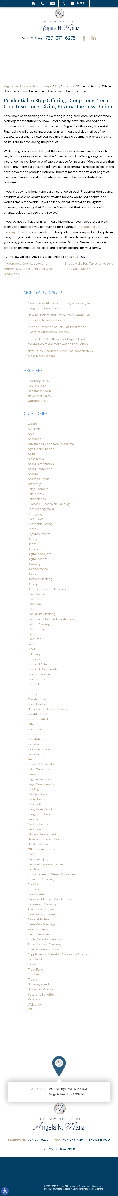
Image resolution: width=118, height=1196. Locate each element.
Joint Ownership (39, 769)
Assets (33, 474)
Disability (34, 564)
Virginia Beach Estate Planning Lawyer (28, 86)
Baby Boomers (38, 489)
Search (63, 3)
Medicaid (34, 819)
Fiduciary (34, 654)
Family (32, 644)
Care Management (41, 509)
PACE (31, 854)
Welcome (34, 1004)
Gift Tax (33, 689)
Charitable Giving (40, 524)
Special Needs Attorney (45, 944)
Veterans (34, 999)
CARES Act (35, 519)
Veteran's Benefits (41, 994)
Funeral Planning (39, 674)
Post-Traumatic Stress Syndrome (52, 874)
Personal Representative (45, 864)
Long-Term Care (39, 814)
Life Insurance (37, 794)
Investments (36, 754)
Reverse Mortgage (41, 909)
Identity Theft (37, 714)
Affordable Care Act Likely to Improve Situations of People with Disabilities (28, 268)
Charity (33, 529)
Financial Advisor (40, 664)
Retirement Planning (42, 904)
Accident (34, 439)
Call (42, 3)
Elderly (32, 609)
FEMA (32, 649)
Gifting (32, 694)
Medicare (34, 829)
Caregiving (35, 514)
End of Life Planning (41, 614)
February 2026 (38, 381)
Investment (36, 744)
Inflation (33, 724)
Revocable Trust (39, 919)
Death (32, 544)
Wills (31, 1009)
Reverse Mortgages (41, 914)
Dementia (34, 549)
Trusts (32, 979)
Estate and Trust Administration (51, 619)
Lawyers (33, 774)
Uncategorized (38, 984)
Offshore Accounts (41, 849)
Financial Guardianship (44, 669)
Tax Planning (36, 959)
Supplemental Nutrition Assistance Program (59, 954)
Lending (33, 789)
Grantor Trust (38, 699)
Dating (32, 539)
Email (52, 3)
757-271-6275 (60, 38)
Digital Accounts (39, 554)
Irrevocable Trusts (41, 764)
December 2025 (39, 391)
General (33, 684)
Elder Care (35, 599)
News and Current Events (46, 839)
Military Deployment (42, 834)
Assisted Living (38, 479)
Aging (32, 454)
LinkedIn (93, 38)
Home (33, 3)
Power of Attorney (41, 879)
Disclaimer (67, 1149)
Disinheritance (38, 569)
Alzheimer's (36, 459)
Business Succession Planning (49, 504)
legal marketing (73, 1189)
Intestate (34, 739)
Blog (57, 86)
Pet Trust (34, 869)
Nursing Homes (38, 844)
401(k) (32, 424)
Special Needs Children (44, 949)
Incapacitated (38, 719)
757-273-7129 (72, 1140)
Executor (34, 639)
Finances (34, 659)
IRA (30, 759)
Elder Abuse (36, 594)
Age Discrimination (41, 449)
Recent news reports (33, 126)
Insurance (35, 734)
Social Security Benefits (44, 939)
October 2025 (38, 401)
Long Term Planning (41, 809)
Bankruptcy (36, 494)
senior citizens (38, 929)
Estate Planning (39, 624)
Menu (81, 3)
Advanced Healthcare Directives (51, 444)
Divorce (33, 574)
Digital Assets (37, 559)
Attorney (34, 484)
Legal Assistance (40, 779)
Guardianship (37, 704)
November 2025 (39, 396)
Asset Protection (40, 469)
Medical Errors (38, 824)
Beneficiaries (37, 499)
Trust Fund (35, 969)
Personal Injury (38, 859)
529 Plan (34, 429)
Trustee (33, 974)
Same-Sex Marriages (42, 924)
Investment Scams (41, 749)
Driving (32, 584)
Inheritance (36, 729)
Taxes (32, 964)
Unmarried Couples (41, 989)
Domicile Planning (40, 579)
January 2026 (38, 386)
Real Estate (36, 894)
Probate (33, 889)
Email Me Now (100, 1140)
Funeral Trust (37, 679)
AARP (32, 434)
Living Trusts (37, 799)
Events (33, 634)
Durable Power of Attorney (47, 589)
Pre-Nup (34, 884)
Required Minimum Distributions (50, 899)
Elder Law (69, 86)
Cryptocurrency (39, 534)
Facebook (84, 38)
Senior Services (38, 934)
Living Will (34, 804)
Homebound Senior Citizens (47, 709)
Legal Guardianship (41, 784)
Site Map (48, 1149)
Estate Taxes (37, 629)
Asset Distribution (41, 464)
